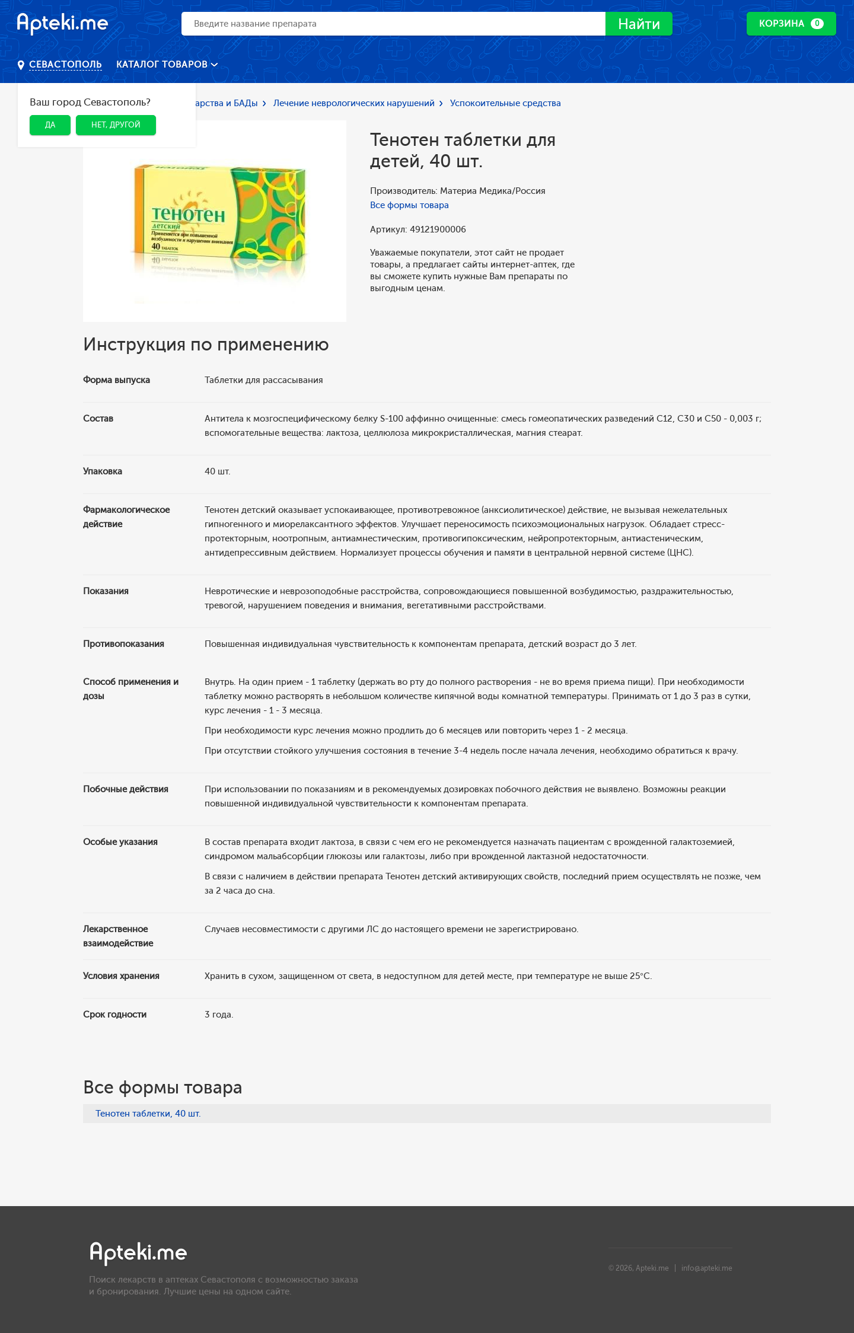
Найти (639, 24)
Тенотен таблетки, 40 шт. (148, 1113)
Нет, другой (116, 124)
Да (50, 124)
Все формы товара (409, 205)
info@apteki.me (706, 1268)
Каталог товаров (163, 64)
